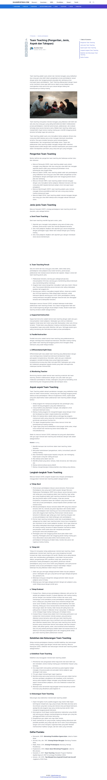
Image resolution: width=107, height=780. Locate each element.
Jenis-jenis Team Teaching (87, 45)
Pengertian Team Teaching (87, 42)
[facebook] (26, 43)
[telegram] (26, 52)
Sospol (69, 2)
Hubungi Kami (47, 777)
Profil (41, 777)
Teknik (76, 2)
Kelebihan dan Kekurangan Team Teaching (89, 54)
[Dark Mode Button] (90, 2)
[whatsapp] (26, 49)
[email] (26, 55)
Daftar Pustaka (84, 57)
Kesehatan (43, 2)
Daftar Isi (64, 777)
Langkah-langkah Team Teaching (89, 50)
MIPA (51, 2)
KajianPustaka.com (21, 2)
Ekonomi (34, 2)
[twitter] (26, 46)
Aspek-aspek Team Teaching (88, 47)
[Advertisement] (53, 21)
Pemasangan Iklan (56, 777)
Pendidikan (60, 2)
